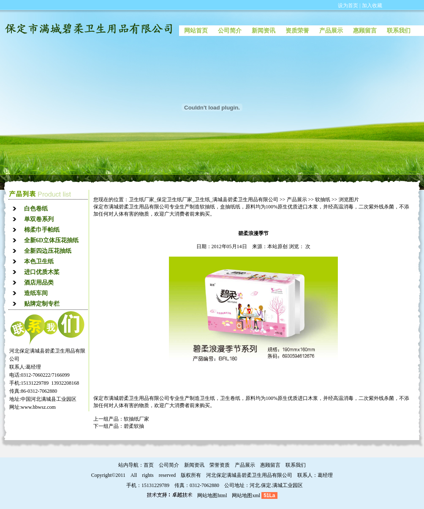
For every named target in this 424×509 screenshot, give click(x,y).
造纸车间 (36, 293)
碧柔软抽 (134, 426)
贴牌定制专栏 (42, 304)
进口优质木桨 (42, 272)
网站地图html (212, 495)
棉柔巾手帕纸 (42, 230)
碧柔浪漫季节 (253, 233)
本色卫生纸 (39, 261)
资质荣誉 (297, 30)
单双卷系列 (39, 219)
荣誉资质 (219, 465)
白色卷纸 (36, 208)
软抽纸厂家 (136, 419)
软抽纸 (322, 200)
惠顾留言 (365, 30)
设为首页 (348, 5)
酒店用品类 (39, 282)
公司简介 (230, 30)
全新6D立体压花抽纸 (51, 240)
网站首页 (196, 30)
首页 (149, 465)
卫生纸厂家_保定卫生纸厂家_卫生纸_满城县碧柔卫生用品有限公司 (203, 200)
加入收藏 (372, 5)
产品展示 (331, 30)
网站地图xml (246, 495)
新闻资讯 (263, 30)
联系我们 (398, 30)
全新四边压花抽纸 (47, 251)
